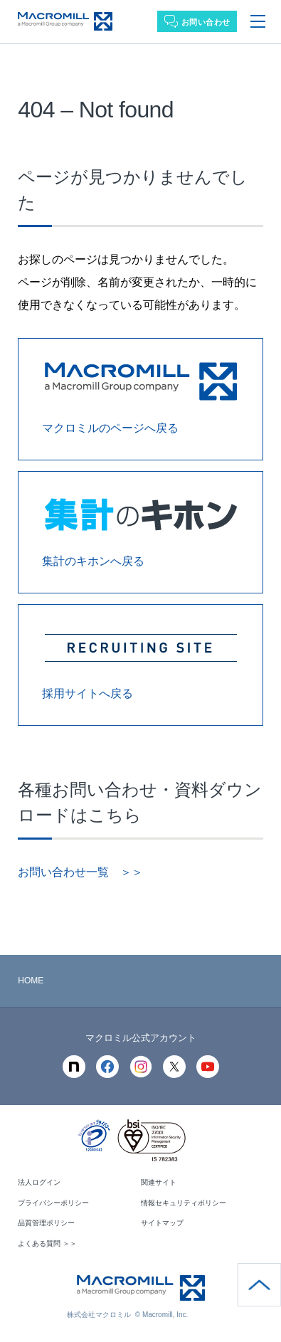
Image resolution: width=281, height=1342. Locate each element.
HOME (30, 981)
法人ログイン (39, 1182)
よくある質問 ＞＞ (47, 1243)
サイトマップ (162, 1223)
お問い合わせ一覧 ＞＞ (80, 872)
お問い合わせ (205, 22)
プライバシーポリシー (53, 1203)
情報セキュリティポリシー (183, 1203)
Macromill (65, 21)
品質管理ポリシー (46, 1223)
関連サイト (158, 1182)
